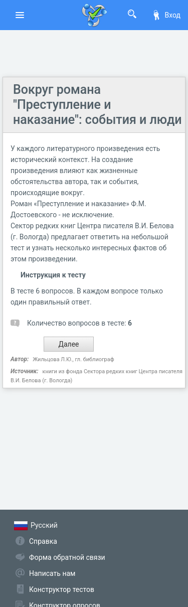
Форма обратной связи (67, 557)
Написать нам (52, 573)
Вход (165, 15)
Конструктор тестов (61, 589)
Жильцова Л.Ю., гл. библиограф (73, 359)
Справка (43, 541)
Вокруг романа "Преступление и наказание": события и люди (97, 104)
